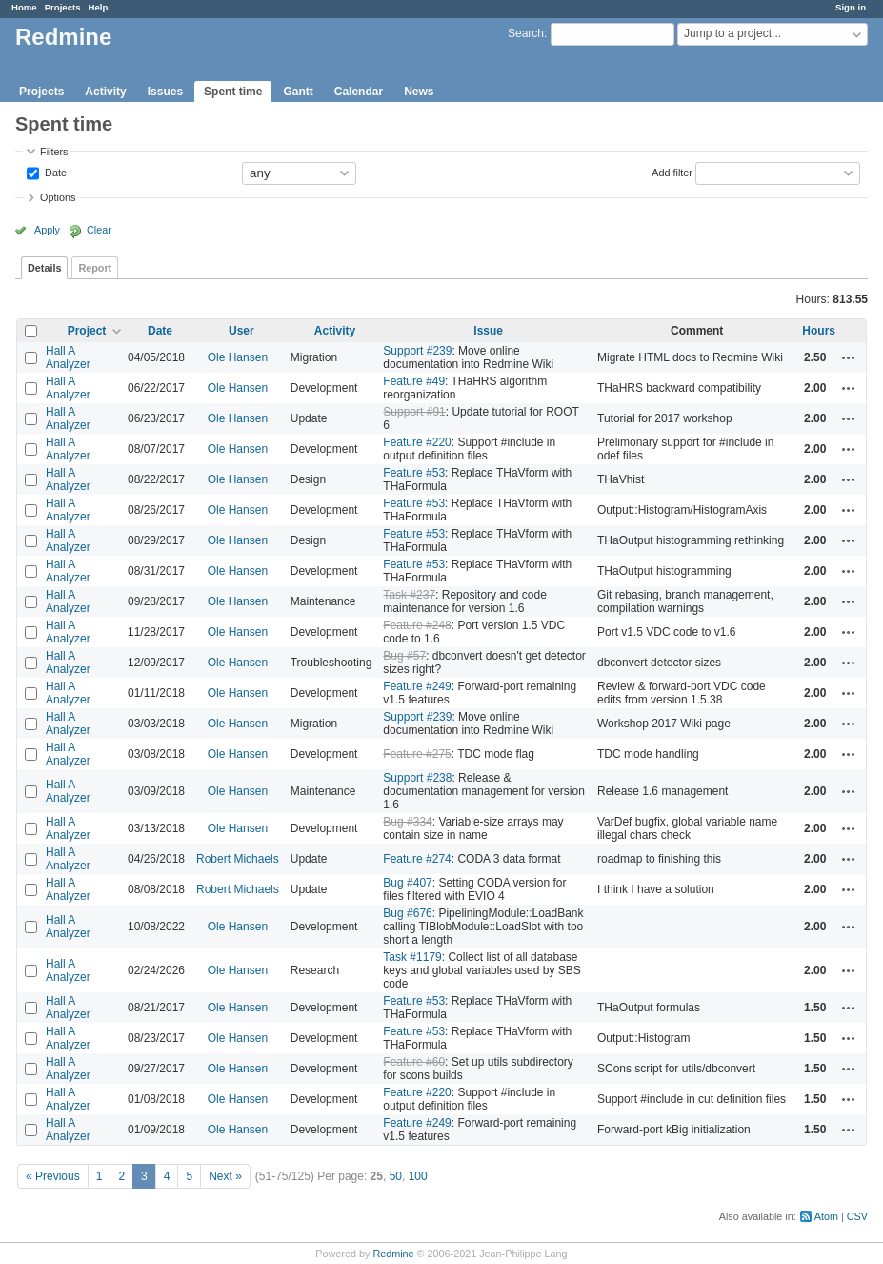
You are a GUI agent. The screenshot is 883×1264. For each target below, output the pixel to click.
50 (396, 1176)
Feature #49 (414, 381)
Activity (105, 91)
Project (87, 330)
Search (526, 33)
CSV (857, 1216)
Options (57, 197)
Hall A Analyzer (68, 357)
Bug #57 (404, 656)
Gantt (297, 91)
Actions (848, 357)
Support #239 (417, 350)
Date (54, 171)
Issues (165, 91)
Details (44, 268)
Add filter (672, 171)
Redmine (392, 1253)
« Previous (53, 1176)
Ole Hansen (238, 357)
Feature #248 (417, 625)
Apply (47, 229)
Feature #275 (417, 754)
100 (418, 1176)
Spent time (233, 91)
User (241, 330)
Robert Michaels (237, 859)
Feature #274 (417, 859)
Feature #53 (414, 472)
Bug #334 (407, 821)
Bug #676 (407, 913)
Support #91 (414, 411)
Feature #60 (414, 1062)
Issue (488, 330)
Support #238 (417, 778)
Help (99, 7)
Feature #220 (417, 442)
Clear (99, 229)
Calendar (358, 91)
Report (94, 268)
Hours (818, 330)
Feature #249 (417, 686)
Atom (826, 1216)
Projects (63, 7)
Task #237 (409, 594)
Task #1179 (412, 957)
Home (24, 7)
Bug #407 (407, 882)
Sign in (850, 7)
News (418, 91)
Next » (225, 1176)
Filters (54, 151)
